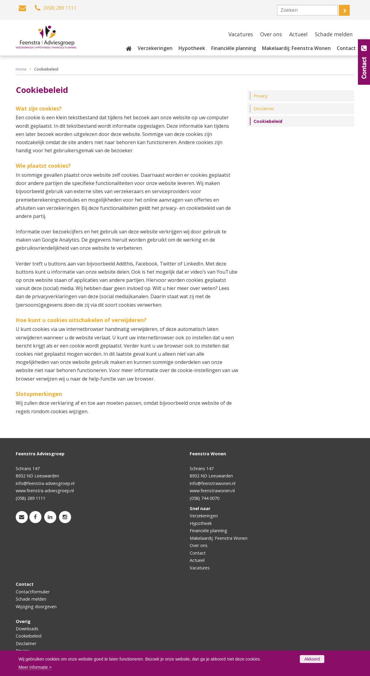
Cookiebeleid (28, 636)
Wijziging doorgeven (36, 606)
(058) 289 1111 (30, 498)
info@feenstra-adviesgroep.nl (45, 483)
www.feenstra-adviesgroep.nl (45, 490)
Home (21, 69)
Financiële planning (208, 530)
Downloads (27, 628)
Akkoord (312, 659)
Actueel (197, 560)
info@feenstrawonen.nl (212, 483)
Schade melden (31, 599)
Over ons (199, 545)
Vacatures (200, 568)
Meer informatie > (34, 667)
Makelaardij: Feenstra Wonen (218, 538)
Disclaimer (26, 643)
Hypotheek (201, 523)
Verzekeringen (204, 516)
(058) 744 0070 (204, 498)
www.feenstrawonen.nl (212, 490)
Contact (198, 553)
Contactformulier (33, 592)
